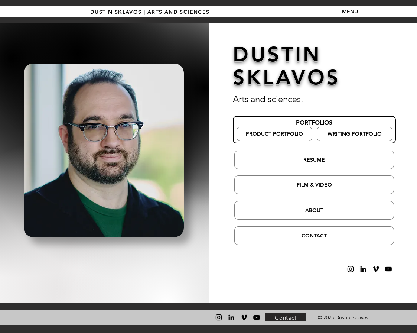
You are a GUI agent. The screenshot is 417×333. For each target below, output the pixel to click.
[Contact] (285, 317)
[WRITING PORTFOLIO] (354, 134)
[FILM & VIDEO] (314, 184)
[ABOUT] (314, 210)
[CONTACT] (314, 235)
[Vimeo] (376, 269)
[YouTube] (388, 269)
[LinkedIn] (363, 269)
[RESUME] (314, 160)
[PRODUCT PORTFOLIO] (274, 134)
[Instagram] (350, 269)
